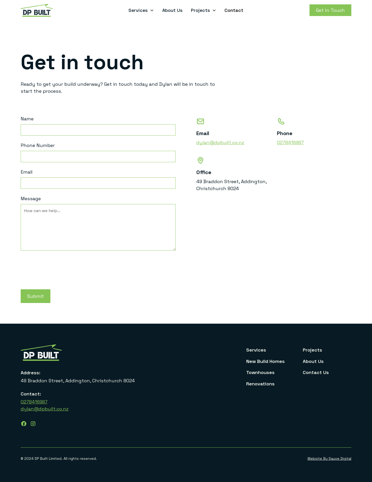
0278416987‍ (34, 402)
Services (256, 350)
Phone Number (38, 145)
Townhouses (260, 372)
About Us (172, 10)
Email (27, 172)
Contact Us (316, 372)
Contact (233, 10)
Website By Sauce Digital (329, 458)
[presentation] (60, 267)
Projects (312, 350)
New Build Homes (265, 361)
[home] (55, 10)
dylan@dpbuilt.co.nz (220, 142)
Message (31, 198)
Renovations (260, 384)
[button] (141, 10)
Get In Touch (330, 10)
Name (27, 119)
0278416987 (290, 142)
